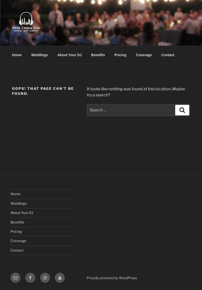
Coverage (144, 55)
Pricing (120, 55)
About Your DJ (69, 55)
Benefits (98, 55)
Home (17, 55)
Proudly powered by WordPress (112, 278)
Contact (167, 55)
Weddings (39, 55)
